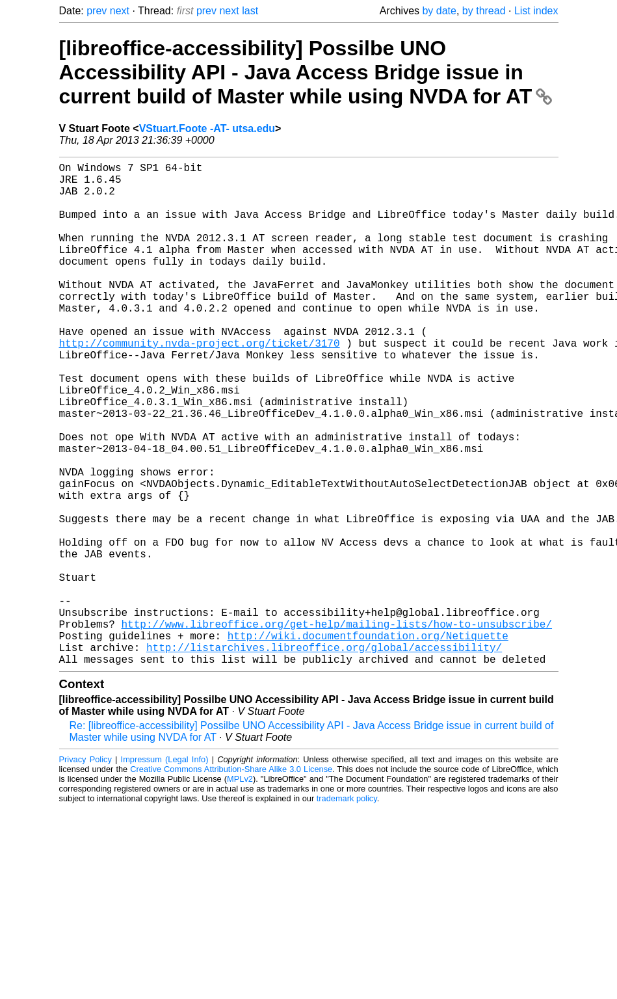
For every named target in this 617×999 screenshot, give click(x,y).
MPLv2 (240, 891)
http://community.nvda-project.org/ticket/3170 (199, 384)
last (250, 10)
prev (96, 10)
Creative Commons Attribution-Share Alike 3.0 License (231, 881)
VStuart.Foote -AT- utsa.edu (207, 128)
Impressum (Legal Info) (165, 871)
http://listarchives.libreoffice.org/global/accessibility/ (324, 756)
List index (536, 10)
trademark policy (347, 910)
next (119, 10)
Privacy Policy (85, 871)
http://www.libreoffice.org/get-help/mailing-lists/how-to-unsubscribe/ (337, 728)
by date (439, 10)
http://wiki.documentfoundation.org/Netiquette (368, 742)
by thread (484, 10)
